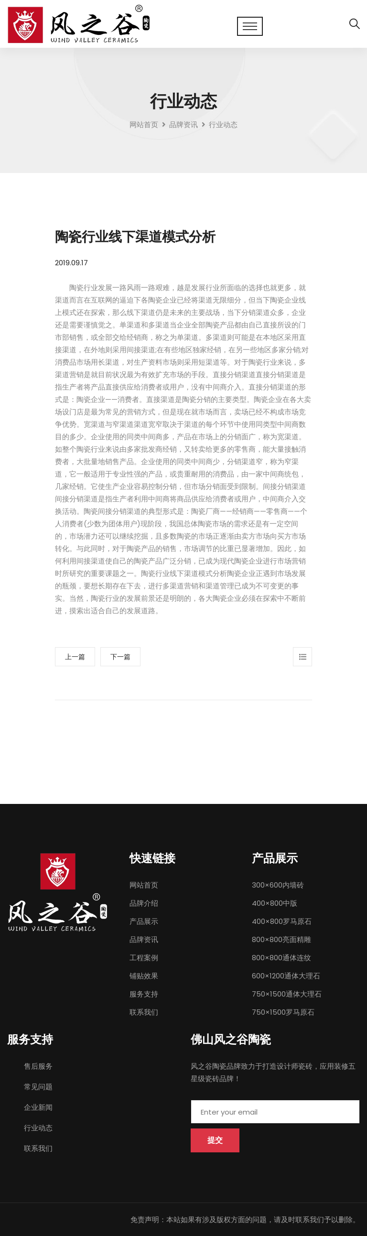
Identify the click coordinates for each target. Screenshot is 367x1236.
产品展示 (144, 921)
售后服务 (38, 1066)
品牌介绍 (144, 903)
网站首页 (144, 124)
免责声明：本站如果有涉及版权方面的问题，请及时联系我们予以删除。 (245, 1219)
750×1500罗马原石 (283, 1012)
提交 (215, 1140)
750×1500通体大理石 (287, 994)
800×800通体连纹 (281, 958)
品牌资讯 (144, 939)
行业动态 (38, 1128)
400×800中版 (274, 903)
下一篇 (120, 656)
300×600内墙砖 (278, 885)
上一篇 (75, 656)
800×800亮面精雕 (281, 939)
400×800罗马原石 (282, 921)
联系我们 (144, 1012)
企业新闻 (38, 1107)
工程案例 (144, 958)
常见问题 (38, 1087)
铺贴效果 (144, 976)
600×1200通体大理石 (286, 976)
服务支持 (144, 994)
